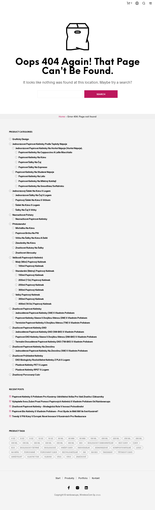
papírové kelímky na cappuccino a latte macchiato (45, 152)
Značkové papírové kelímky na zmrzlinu (33, 346)
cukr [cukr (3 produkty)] (135, 443)
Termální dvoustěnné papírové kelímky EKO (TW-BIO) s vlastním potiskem (54, 341)
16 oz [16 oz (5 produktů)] (50, 438)
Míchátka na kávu (25, 228)
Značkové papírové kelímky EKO (29, 327)
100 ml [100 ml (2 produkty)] (93, 438)
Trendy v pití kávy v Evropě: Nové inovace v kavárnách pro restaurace (49, 416)
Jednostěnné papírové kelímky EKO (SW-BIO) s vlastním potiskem (49, 331)
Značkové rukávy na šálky (29, 247)
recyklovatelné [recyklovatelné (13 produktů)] (70, 452)
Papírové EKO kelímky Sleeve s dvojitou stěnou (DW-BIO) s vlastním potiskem (56, 336)
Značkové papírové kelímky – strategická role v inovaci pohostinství (48, 406)
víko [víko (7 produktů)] (68, 457)
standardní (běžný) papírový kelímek (34, 270)
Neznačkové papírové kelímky (31, 219)
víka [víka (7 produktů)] (59, 457)
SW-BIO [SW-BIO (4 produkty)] (94, 452)
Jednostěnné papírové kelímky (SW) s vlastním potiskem (44, 312)
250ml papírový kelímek (31, 284)
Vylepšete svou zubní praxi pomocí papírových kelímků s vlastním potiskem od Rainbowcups (61, 401)
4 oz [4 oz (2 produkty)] (13, 438)
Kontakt (96, 478)
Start (58, 478)
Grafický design (20, 139)
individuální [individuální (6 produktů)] (84, 448)
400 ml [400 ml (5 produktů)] (48, 443)
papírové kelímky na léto (31, 176)
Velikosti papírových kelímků (27, 257)
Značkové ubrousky (25, 252)
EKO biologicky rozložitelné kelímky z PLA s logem (42, 359)
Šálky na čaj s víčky (25, 209)
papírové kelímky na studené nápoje (34, 172)
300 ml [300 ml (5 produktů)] (14, 443)
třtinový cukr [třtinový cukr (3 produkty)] (125, 452)
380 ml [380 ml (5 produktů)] (37, 443)
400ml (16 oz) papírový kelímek (34, 303)
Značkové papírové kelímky (26, 308)
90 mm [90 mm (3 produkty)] (82, 438)
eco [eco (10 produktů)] (13, 448)
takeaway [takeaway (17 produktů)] (108, 452)
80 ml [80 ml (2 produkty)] (60, 438)
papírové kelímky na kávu (32, 157)
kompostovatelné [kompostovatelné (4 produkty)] (122, 448)
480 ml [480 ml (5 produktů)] (71, 443)
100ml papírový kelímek (31, 265)
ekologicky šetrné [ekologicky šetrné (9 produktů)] (29, 448)
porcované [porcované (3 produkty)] (29, 452)
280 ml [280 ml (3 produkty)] (139, 438)
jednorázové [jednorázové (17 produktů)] (101, 448)
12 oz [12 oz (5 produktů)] (40, 438)
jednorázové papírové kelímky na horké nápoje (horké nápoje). (48, 148)
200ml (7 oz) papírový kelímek (34, 280)
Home (62, 116)
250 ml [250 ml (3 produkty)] (127, 438)
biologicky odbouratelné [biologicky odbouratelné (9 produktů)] (100, 443)
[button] (129, 3)
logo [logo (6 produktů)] (138, 448)
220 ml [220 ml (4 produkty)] (116, 438)
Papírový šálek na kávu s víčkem (32, 200)
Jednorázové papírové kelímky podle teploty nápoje (39, 144)
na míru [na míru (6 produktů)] (15, 452)
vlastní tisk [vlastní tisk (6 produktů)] (33, 457)
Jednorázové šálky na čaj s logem (33, 195)
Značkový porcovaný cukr (26, 374)
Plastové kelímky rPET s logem (32, 369)
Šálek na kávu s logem (27, 205)
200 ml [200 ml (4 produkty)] (105, 438)
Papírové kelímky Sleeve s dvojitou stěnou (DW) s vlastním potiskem (51, 317)
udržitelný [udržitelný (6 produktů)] (16, 457)
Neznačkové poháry (22, 214)
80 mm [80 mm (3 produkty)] (71, 438)
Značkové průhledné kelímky (27, 355)
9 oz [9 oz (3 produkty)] (31, 438)
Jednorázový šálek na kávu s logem (31, 190)
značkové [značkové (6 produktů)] (81, 457)
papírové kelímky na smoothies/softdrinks (41, 186)
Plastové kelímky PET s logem (31, 364)
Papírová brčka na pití (27, 233)
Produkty (69, 478)
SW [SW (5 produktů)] (84, 452)
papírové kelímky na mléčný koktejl (37, 181)
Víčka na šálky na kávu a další (31, 237)
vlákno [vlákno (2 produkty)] (48, 457)
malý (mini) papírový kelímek (30, 261)
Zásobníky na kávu (25, 242)
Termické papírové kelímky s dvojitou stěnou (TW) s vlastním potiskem (52, 322)
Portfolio (83, 478)
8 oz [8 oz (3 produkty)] (22, 438)
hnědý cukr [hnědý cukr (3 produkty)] (67, 448)
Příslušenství (19, 224)
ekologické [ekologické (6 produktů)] (50, 448)
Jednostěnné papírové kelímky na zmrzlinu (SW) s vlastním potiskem (51, 350)
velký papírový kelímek (27, 294)
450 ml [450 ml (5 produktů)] (60, 443)
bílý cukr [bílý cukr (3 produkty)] (123, 443)
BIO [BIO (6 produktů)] (80, 443)
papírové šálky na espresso (32, 167)
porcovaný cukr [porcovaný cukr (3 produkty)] (48, 452)
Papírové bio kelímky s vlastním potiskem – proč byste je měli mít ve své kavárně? (55, 411)
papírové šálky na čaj (29, 162)
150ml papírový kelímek (31, 275)
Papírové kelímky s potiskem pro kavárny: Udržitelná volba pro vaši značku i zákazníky (58, 396)
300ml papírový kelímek (31, 289)
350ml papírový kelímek (31, 298)
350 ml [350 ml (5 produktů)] (26, 443)
